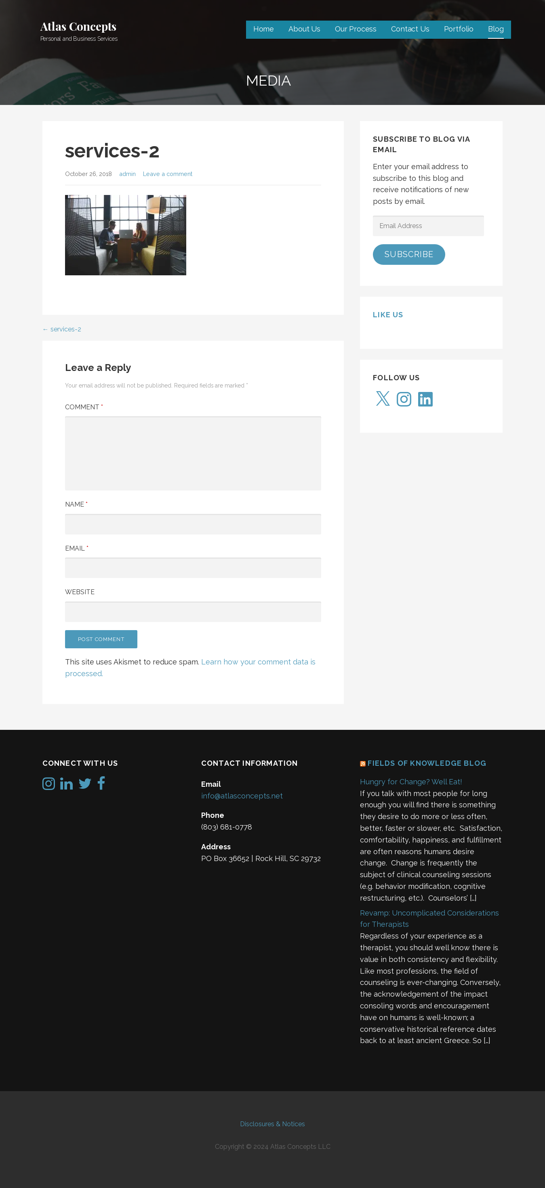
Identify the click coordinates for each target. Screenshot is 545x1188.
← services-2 (61, 329)
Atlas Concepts (78, 26)
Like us (388, 314)
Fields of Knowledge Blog (427, 763)
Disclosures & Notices (272, 1124)
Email (76, 548)
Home (263, 29)
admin (127, 173)
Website (80, 592)
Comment (84, 407)
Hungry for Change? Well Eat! (411, 781)
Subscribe (409, 254)
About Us (304, 29)
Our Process (356, 29)
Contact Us (410, 29)
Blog (495, 29)
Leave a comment (167, 173)
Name (76, 504)
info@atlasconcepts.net (242, 796)
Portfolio (459, 29)
